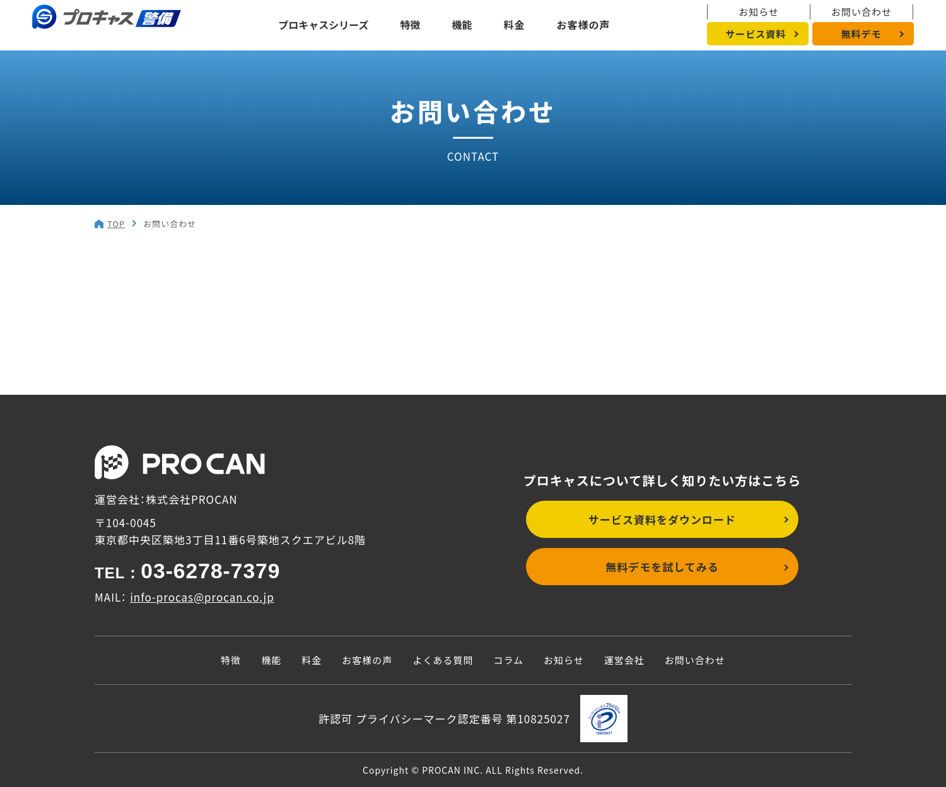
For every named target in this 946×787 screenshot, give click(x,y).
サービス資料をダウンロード (662, 519)
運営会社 (624, 660)
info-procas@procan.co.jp (202, 597)
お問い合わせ (861, 11)
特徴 (410, 24)
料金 (514, 24)
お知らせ (759, 11)
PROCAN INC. (452, 770)
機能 (462, 24)
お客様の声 (583, 24)
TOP (116, 224)
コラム (508, 660)
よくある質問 (442, 660)
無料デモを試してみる (662, 566)
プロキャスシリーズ (323, 24)
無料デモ (861, 33)
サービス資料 (755, 33)
